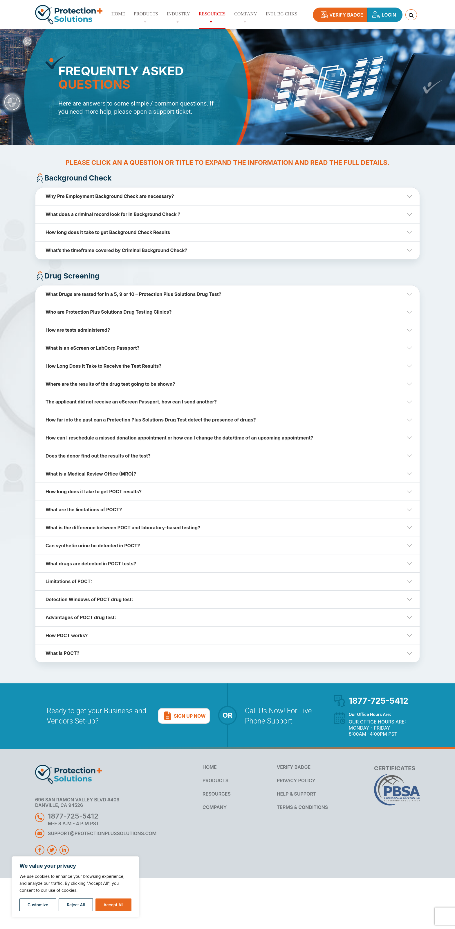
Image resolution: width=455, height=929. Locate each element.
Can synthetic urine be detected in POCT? (93, 546)
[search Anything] (411, 14)
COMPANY (215, 807)
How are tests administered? (78, 330)
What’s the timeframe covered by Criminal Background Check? (116, 250)
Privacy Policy (296, 780)
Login (384, 16)
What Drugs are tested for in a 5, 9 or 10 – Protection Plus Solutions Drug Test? (133, 294)
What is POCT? (63, 653)
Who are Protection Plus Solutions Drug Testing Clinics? (108, 312)
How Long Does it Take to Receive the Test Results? (103, 366)
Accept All (113, 904)
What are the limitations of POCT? (84, 509)
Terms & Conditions (302, 807)
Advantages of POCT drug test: (81, 617)
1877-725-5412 (378, 701)
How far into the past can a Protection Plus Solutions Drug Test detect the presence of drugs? (151, 420)
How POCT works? (67, 635)
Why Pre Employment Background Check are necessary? (110, 196)
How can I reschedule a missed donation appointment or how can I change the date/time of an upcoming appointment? (179, 438)
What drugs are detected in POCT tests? (91, 564)
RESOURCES (217, 794)
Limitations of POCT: (69, 581)
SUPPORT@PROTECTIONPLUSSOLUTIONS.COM (102, 833)
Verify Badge (344, 16)
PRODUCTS (215, 780)
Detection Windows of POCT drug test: (89, 599)
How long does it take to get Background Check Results (108, 232)
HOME (210, 767)
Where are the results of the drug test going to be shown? (110, 384)
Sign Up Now (187, 718)
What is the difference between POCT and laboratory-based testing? (123, 527)
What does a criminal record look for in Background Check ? (113, 214)
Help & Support (296, 794)
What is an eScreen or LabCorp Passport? (93, 348)
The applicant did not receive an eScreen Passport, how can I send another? (131, 402)
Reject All (76, 904)
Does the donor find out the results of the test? (98, 456)
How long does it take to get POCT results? (94, 491)
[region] (75, 886)
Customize (38, 904)
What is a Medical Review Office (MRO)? (91, 474)
